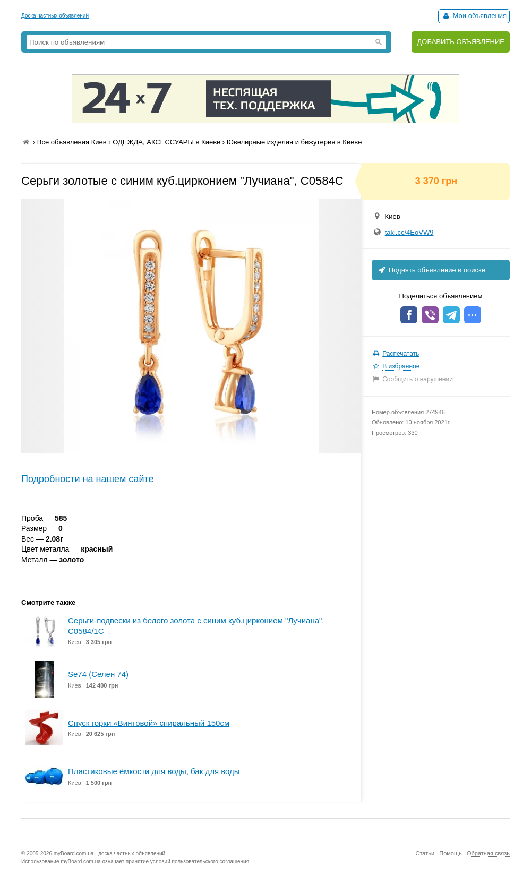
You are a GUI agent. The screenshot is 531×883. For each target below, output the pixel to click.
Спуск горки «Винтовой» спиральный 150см (148, 722)
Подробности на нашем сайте (87, 479)
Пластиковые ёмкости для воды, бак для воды (154, 771)
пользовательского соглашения (211, 861)
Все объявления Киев (72, 142)
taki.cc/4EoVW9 (409, 232)
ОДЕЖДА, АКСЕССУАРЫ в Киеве (166, 142)
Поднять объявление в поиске (431, 270)
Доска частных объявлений (55, 16)
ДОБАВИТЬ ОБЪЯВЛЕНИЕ (460, 42)
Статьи (424, 853)
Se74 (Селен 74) (98, 674)
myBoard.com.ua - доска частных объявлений (109, 853)
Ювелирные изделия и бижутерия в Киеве (294, 142)
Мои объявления (474, 16)
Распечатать (400, 353)
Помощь (450, 853)
